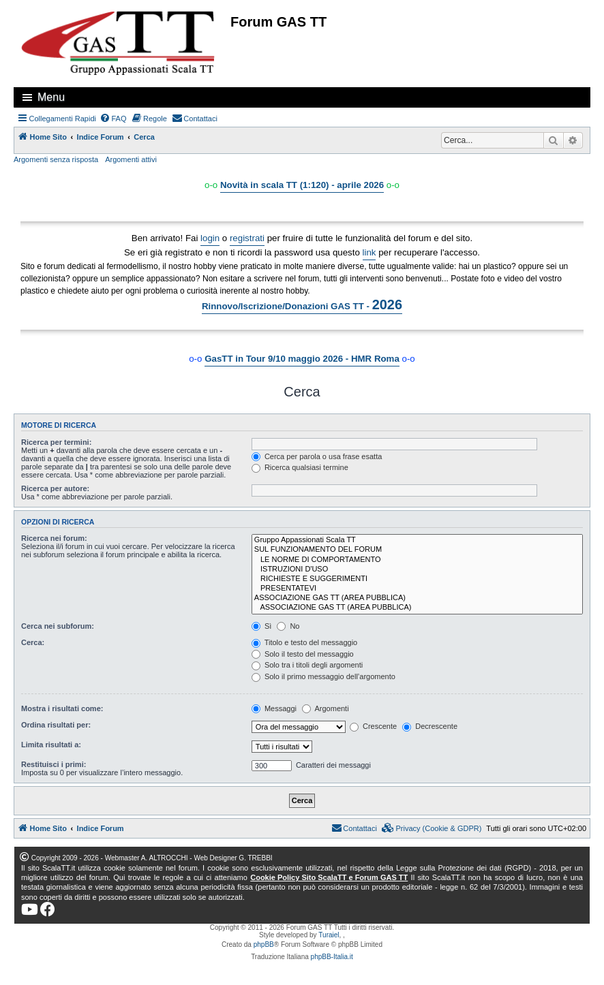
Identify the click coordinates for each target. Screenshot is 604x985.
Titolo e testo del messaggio (304, 642)
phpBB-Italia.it (332, 956)
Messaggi (274, 708)
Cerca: (32, 642)
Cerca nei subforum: (57, 626)
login (210, 238)
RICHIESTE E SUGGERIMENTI (417, 579)
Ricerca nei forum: (54, 538)
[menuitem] (113, 118)
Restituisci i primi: (53, 764)
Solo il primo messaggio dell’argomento (323, 676)
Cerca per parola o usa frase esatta (317, 456)
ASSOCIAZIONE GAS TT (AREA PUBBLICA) (417, 598)
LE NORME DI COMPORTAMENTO (417, 560)
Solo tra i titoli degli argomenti (307, 665)
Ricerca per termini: (56, 442)
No (288, 626)
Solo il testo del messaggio (303, 654)
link (369, 252)
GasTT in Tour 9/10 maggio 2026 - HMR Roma (302, 359)
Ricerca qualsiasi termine (300, 467)
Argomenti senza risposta (56, 159)
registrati (247, 238)
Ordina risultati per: (56, 725)
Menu (51, 97)
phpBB (264, 944)
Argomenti (325, 708)
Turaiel (328, 935)
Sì (261, 626)
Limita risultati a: (51, 744)
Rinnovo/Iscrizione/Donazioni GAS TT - (302, 304)
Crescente (373, 726)
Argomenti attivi (131, 159)
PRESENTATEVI (417, 588)
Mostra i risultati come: (62, 708)
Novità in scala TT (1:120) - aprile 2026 (302, 185)
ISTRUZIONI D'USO (417, 569)
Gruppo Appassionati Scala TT (417, 540)
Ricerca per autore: (55, 488)
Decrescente (429, 726)
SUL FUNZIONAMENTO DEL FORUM (417, 549)
